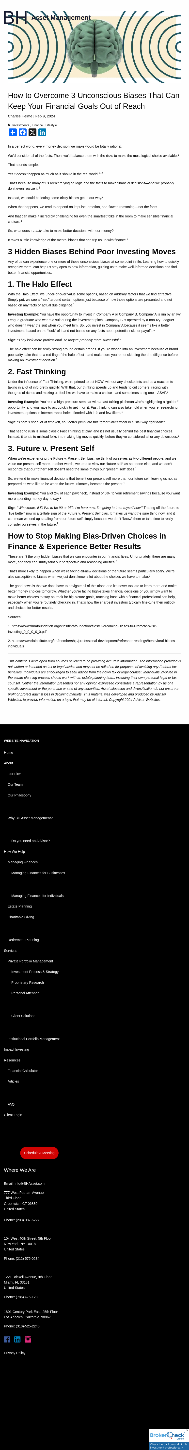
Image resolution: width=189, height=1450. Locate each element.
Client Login (13, 1115)
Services (10, 951)
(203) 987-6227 (27, 1220)
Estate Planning (20, 906)
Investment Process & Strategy (35, 972)
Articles (13, 1081)
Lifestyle (51, 125)
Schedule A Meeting (39, 1153)
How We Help (14, 852)
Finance (37, 125)
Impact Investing (16, 1049)
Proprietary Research (27, 982)
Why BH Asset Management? (30, 818)
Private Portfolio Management (30, 961)
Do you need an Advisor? (30, 841)
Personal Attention (25, 993)
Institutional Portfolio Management (34, 1039)
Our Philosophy (19, 795)
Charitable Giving (21, 917)
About (8, 763)
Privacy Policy (14, 1353)
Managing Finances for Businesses (38, 873)
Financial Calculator (23, 1071)
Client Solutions (23, 1016)
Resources (12, 1060)
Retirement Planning (23, 940)
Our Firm (14, 774)
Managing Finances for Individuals (37, 896)
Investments (20, 125)
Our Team (15, 784)
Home (8, 753)
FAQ (11, 1104)
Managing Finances (23, 862)
